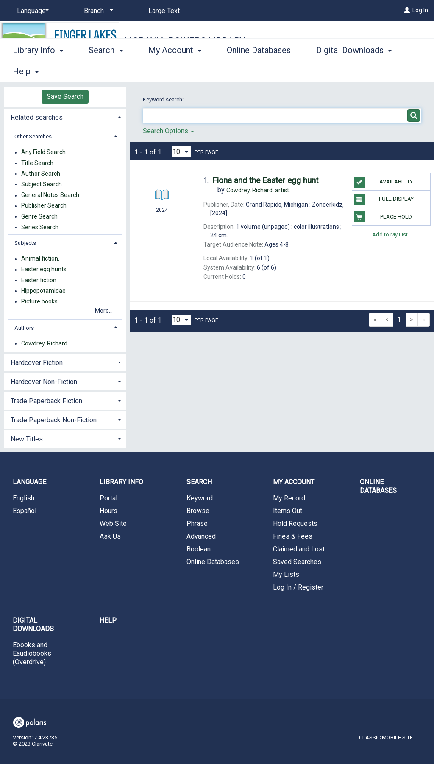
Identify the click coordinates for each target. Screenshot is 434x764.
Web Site (113, 524)
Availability (383, 182)
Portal (108, 498)
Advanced (201, 536)
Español (24, 511)
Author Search (40, 173)
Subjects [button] (25, 243)
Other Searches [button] (33, 136)
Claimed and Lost (299, 549)
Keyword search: (164, 99)
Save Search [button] (65, 97)
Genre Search (39, 216)
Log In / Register (298, 587)
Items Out (287, 511)
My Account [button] (174, 70)
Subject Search (41, 184)
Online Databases (259, 70)
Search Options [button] (168, 131)
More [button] (333, 71)
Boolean (198, 549)
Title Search (37, 163)
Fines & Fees (292, 536)
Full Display (384, 199)
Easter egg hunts (44, 269)
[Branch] (97, 11)
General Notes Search (50, 195)
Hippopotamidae (43, 290)
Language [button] (29, 482)
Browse (197, 511)
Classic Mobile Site (386, 737)
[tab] (65, 116)
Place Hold (383, 216)
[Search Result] (162, 179)
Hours (108, 511)
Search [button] (105, 70)
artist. (258, 190)
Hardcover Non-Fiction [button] (44, 382)
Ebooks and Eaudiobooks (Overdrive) (32, 653)
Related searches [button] (37, 117)
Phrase (197, 524)
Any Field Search (43, 152)
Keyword (199, 498)
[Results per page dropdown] (181, 151)
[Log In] (407, 10)
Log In (420, 10)
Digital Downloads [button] (33, 624)
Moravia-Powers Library (184, 41)
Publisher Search (44, 205)
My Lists (286, 574)
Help (108, 620)
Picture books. (40, 301)
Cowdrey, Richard (44, 343)
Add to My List (390, 234)
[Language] (31, 11)
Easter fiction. (39, 280)
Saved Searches (297, 562)
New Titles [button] (27, 439)
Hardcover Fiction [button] (37, 363)
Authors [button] (24, 328)
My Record (289, 498)
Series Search (39, 227)
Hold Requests (295, 524)
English (23, 498)
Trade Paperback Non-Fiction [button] (54, 420)
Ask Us (110, 536)
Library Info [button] (38, 70)
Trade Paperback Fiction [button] (46, 401)
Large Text (164, 11)
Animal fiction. (40, 259)
